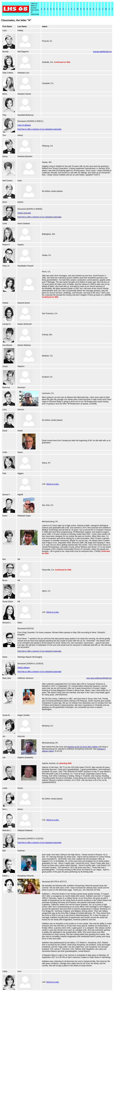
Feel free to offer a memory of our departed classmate (39, 129)
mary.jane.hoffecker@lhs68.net (99, 678)
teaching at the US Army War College (82, 747)
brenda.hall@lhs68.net (102, 52)
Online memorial (24, 213)
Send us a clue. (52, 484)
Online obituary (23, 668)
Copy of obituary (24, 125)
